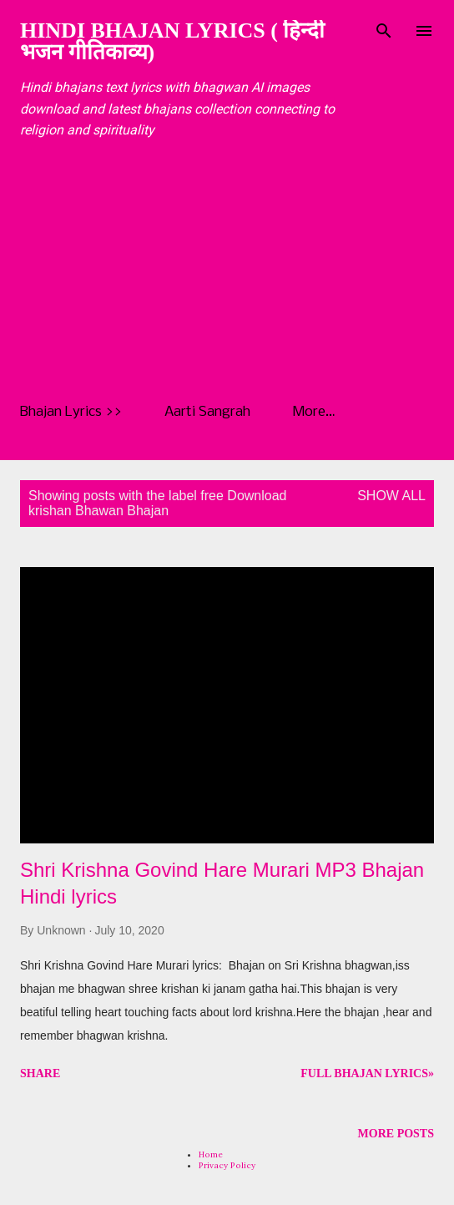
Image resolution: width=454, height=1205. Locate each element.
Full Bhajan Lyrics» (367, 1073)
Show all (391, 496)
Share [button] (40, 1073)
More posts (396, 1133)
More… (314, 412)
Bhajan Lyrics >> (71, 412)
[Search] (384, 30)
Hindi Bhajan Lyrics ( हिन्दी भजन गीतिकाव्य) (172, 41)
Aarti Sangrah (207, 412)
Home (211, 1154)
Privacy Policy (227, 1165)
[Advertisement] (237, 271)
